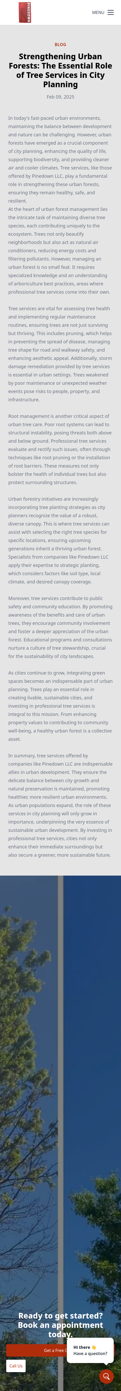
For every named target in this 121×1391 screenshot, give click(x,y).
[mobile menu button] (110, 12)
